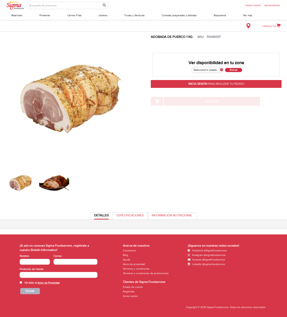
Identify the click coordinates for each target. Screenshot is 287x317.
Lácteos (103, 15)
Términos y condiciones (136, 268)
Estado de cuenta (133, 287)
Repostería (220, 15)
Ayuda (126, 259)
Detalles (101, 216)
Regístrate (128, 291)
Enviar (30, 291)
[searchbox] (22, 274)
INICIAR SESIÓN (272, 5)
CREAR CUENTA (253, 5)
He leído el (42, 282)
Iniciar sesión (130, 296)
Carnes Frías (74, 15)
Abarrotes (16, 15)
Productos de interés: (32, 269)
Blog (125, 255)
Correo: (58, 256)
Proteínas (45, 15)
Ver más (247, 15)
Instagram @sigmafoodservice (207, 255)
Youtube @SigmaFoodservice (206, 259)
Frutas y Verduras (135, 15)
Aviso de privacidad (134, 264)
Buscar (233, 69)
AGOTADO (212, 101)
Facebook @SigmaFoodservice (207, 250)
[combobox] (58, 275)
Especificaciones (130, 215)
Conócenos (129, 250)
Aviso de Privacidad (49, 282)
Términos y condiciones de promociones (146, 273)
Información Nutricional (172, 215)
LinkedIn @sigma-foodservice (206, 264)
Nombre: (24, 256)
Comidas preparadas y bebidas (179, 15)
